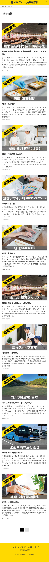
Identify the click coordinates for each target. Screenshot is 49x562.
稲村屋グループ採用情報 (24, 2)
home (10, 547)
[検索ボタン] (46, 2)
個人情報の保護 (24, 550)
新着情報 (23, 547)
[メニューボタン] (2, 2)
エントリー (37, 547)
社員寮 (30, 547)
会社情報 (16, 547)
